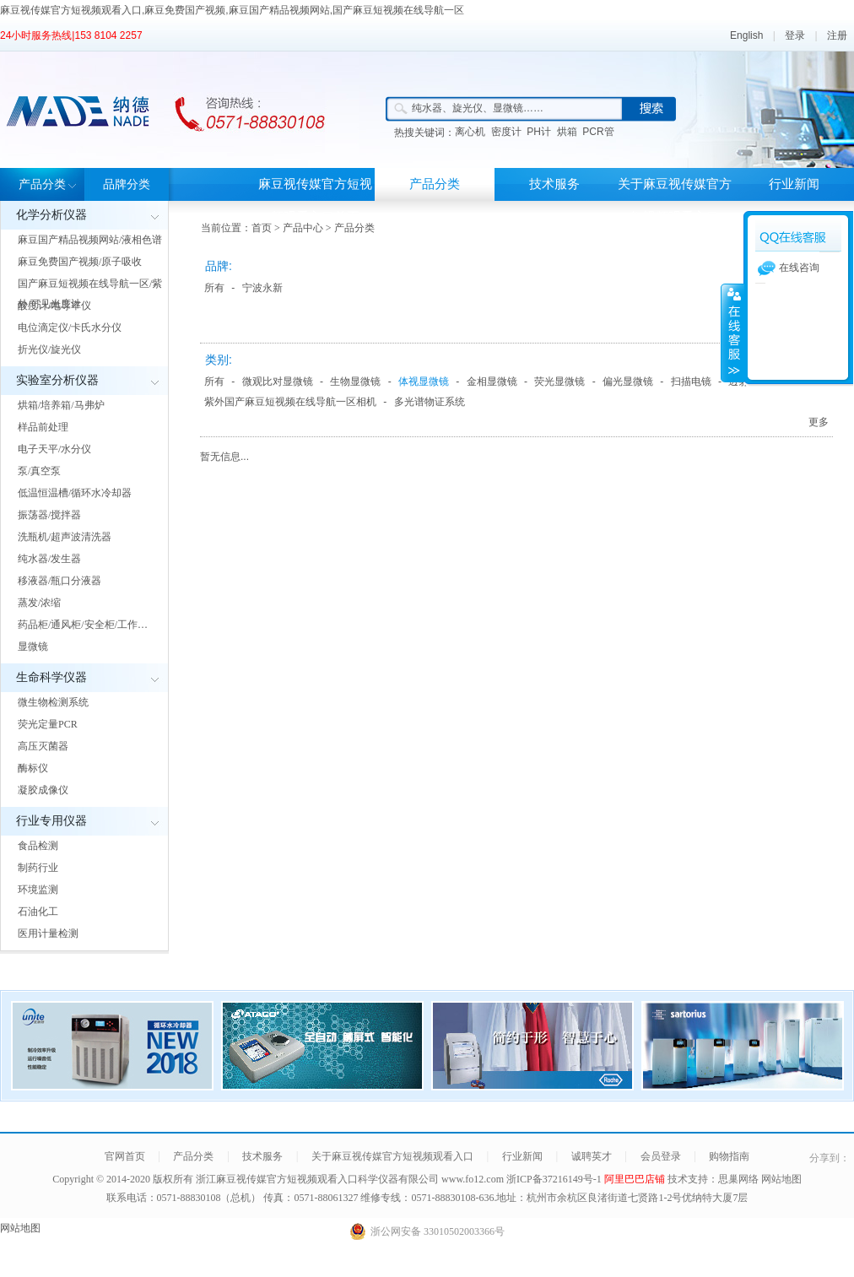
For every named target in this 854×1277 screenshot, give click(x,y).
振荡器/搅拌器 (49, 515)
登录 (795, 35)
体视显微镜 (423, 381)
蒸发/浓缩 (39, 603)
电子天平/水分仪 (54, 449)
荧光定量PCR (48, 724)
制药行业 (38, 868)
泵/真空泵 (39, 471)
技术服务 (554, 184)
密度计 (506, 132)
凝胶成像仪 (43, 790)
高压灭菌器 (43, 746)
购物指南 (729, 1156)
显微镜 (33, 646)
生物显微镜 (355, 381)
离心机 (470, 132)
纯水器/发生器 (49, 559)
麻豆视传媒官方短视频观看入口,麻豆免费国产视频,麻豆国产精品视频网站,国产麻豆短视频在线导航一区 (232, 10)
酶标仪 (33, 768)
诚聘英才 (591, 1156)
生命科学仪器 (51, 677)
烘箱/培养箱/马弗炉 (61, 405)
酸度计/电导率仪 (54, 305)
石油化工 (38, 911)
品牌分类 (126, 184)
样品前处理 (43, 427)
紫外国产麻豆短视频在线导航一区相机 (290, 402)
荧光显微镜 (559, 381)
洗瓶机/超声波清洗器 (64, 537)
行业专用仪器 (51, 820)
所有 (214, 288)
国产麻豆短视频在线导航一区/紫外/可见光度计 (90, 294)
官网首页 (125, 1156)
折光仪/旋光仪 (49, 349)
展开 (732, 332)
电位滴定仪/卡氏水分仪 (70, 327)
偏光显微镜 (628, 381)
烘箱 (567, 132)
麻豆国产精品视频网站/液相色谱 (90, 240)
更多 (818, 422)
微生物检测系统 (53, 702)
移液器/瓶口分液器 (59, 581)
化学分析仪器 (51, 214)
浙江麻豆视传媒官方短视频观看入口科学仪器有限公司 (317, 1179)
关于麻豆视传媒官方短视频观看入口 (675, 200)
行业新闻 (794, 184)
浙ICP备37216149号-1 (555, 1179)
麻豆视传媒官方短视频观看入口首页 (315, 200)
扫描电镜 (691, 381)
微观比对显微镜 (277, 381)
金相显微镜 (492, 381)
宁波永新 (262, 288)
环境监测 (38, 890)
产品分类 (42, 184)
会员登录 (660, 1156)
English (746, 35)
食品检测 (38, 846)
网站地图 (781, 1179)
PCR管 (597, 132)
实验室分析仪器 (57, 380)
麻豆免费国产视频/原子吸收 (80, 262)
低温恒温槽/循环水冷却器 (75, 493)
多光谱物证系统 (429, 402)
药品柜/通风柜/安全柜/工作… (83, 624)
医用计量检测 (48, 933)
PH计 (539, 132)
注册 (837, 35)
